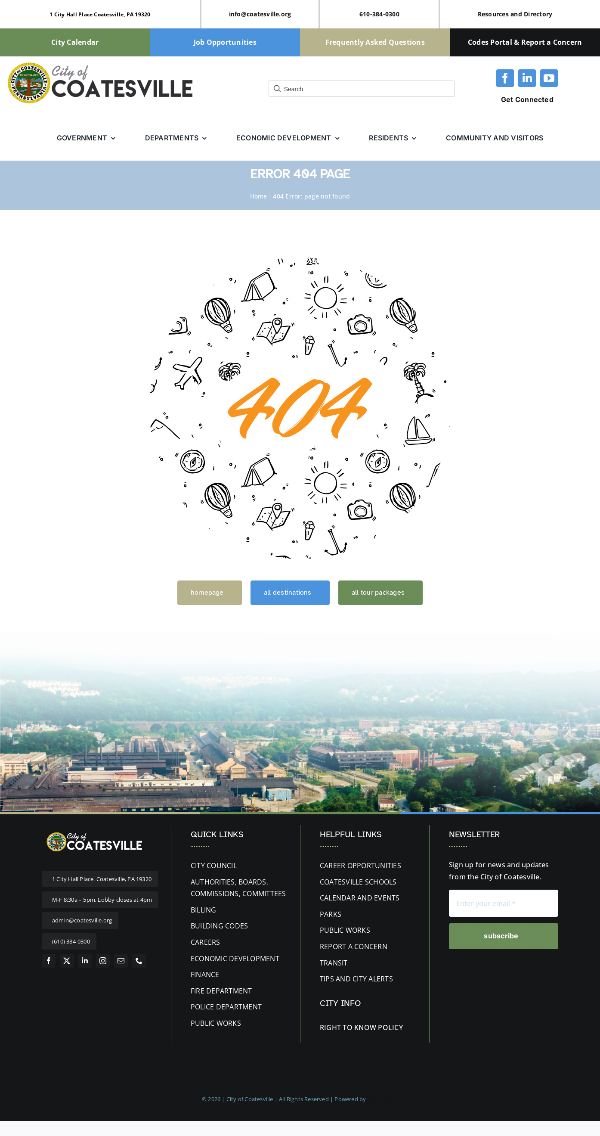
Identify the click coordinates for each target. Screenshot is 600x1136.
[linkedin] (527, 78)
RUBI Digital (383, 1099)
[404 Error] (300, 261)
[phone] (139, 961)
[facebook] (505, 78)
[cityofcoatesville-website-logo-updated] (100, 64)
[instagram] (103, 961)
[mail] (121, 961)
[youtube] (549, 78)
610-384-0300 (379, 14)
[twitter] (67, 961)
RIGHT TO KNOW (348, 1027)
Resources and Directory (515, 14)
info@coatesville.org (260, 14)
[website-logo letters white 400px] (93, 833)
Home (258, 196)
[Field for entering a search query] (362, 89)
